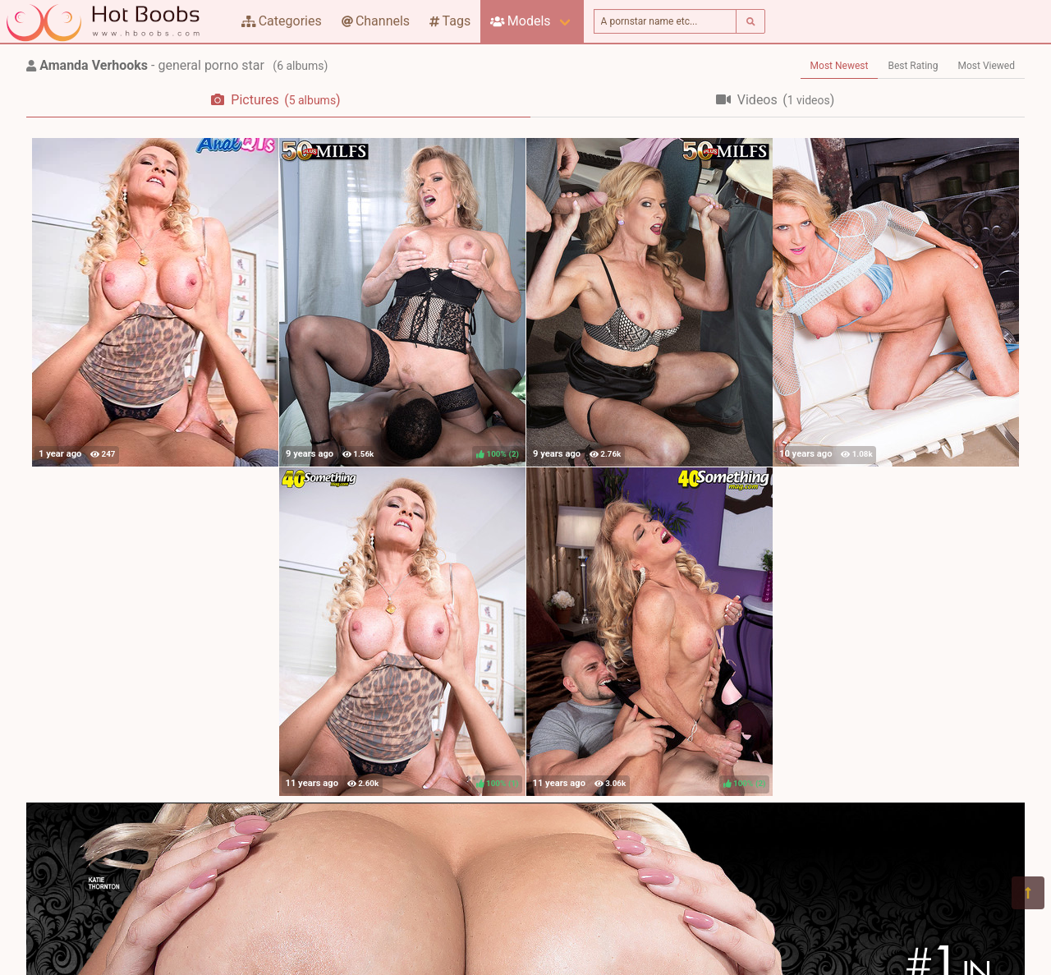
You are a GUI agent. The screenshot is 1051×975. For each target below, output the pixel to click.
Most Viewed (987, 65)
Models (520, 21)
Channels (376, 21)
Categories (281, 21)
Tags (449, 21)
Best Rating (913, 65)
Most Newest (839, 65)
